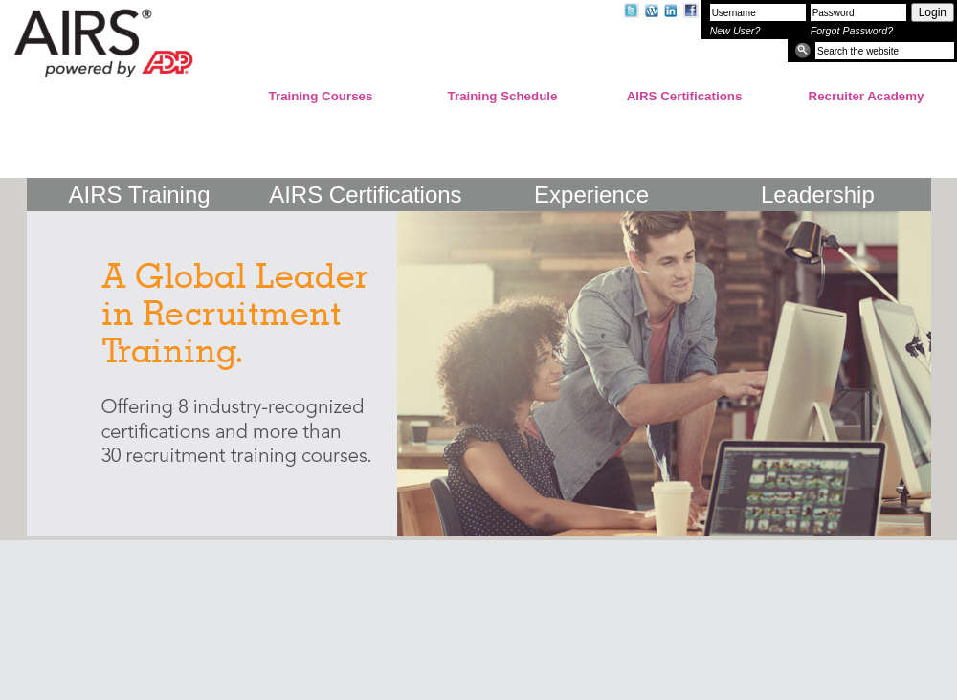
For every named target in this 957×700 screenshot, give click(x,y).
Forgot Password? (852, 30)
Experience (591, 195)
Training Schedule (503, 96)
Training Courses (321, 96)
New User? (735, 30)
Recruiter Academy (866, 96)
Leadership (818, 195)
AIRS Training (140, 195)
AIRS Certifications (685, 96)
